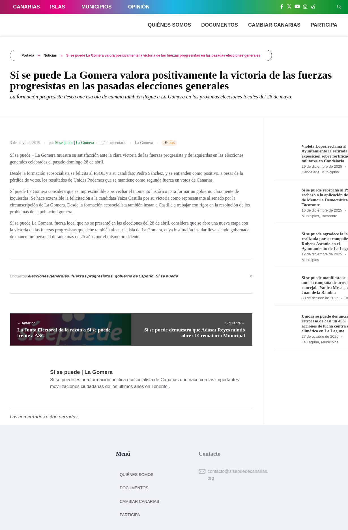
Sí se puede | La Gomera (74, 142)
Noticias (50, 55)
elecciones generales (48, 276)
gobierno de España (134, 276)
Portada (28, 55)
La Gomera (144, 142)
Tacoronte (329, 216)
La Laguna (310, 342)
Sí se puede (167, 276)
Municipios (330, 172)
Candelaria (310, 172)
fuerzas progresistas (92, 276)
